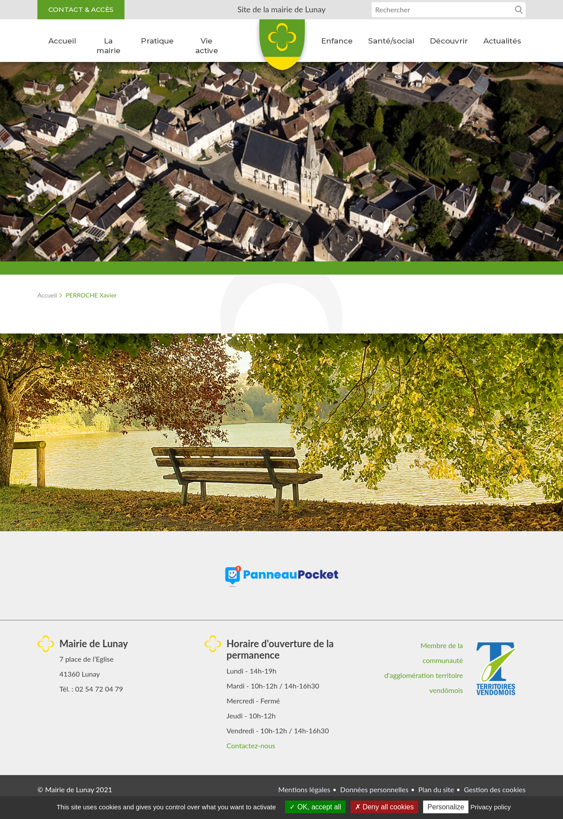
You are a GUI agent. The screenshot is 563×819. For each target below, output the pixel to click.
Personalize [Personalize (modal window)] (446, 807)
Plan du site (436, 789)
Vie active (206, 45)
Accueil (62, 40)
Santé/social (391, 40)
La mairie (108, 45)
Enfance (337, 40)
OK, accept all (315, 807)
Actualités (502, 40)
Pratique (157, 40)
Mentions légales (304, 789)
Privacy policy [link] (491, 807)
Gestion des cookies (495, 789)
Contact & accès (80, 9)
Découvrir (449, 40)
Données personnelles (374, 789)
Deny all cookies (384, 807)
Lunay (281, 47)
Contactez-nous (251, 745)
